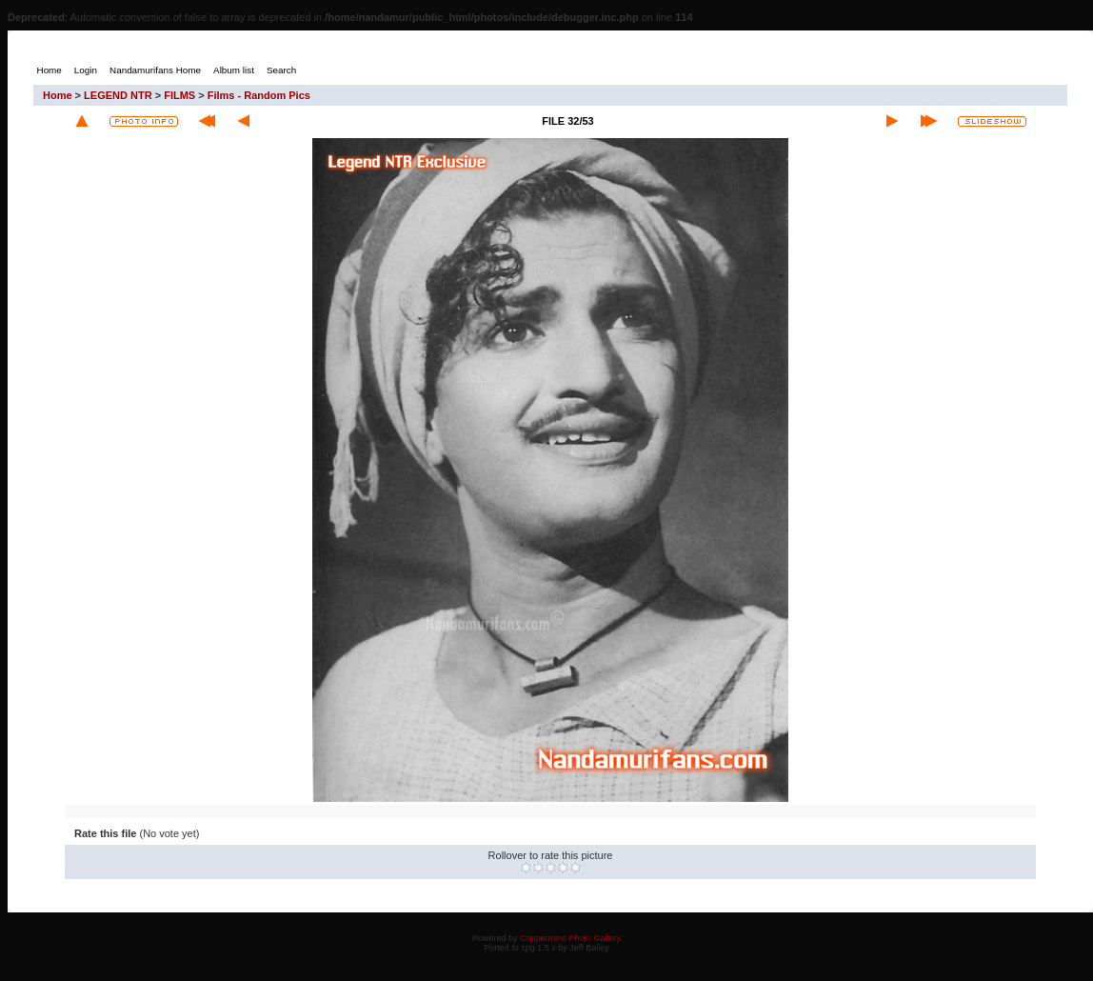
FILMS (179, 95)
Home (57, 95)
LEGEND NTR (118, 95)
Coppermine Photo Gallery (570, 938)
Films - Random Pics (259, 95)
